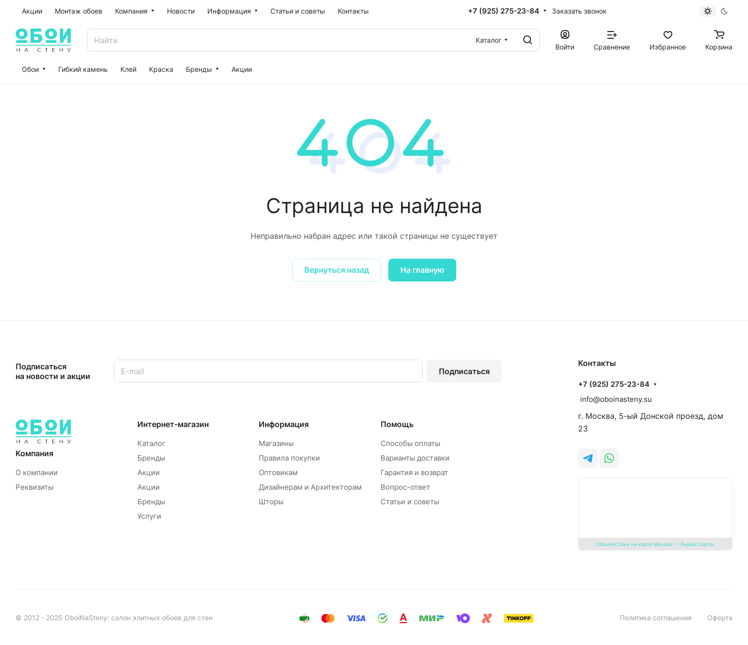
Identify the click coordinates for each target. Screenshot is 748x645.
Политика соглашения (656, 617)
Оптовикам (278, 472)
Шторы (271, 501)
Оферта (719, 617)
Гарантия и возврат (414, 472)
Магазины (276, 443)
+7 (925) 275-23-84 (503, 11)
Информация (284, 424)
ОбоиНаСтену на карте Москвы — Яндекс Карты (655, 544)
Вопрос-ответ (405, 487)
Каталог (151, 443)
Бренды (151, 458)
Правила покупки (289, 458)
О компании (37, 472)
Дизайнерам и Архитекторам (310, 487)
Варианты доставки (415, 458)
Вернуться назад (336, 270)
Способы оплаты (410, 443)
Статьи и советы (410, 501)
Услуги (149, 516)
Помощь (397, 424)
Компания (34, 453)
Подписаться (464, 371)
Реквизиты (34, 487)
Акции (148, 472)
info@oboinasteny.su (615, 399)
